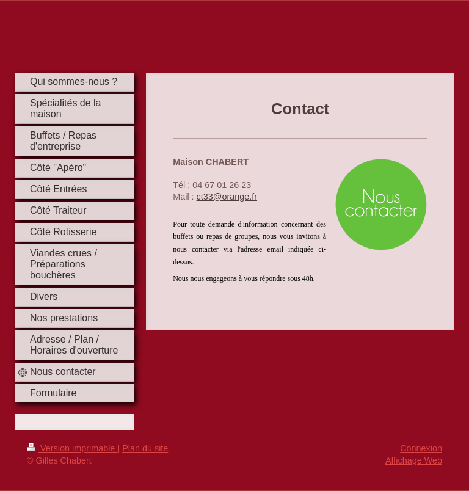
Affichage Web (413, 460)
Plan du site (145, 448)
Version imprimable (72, 448)
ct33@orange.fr (227, 197)
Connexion (421, 448)
